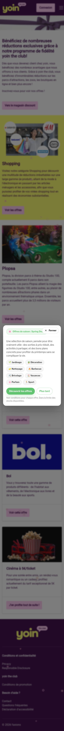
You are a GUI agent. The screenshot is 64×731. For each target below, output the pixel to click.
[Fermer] (50, 330)
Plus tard (44, 391)
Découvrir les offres (20, 391)
